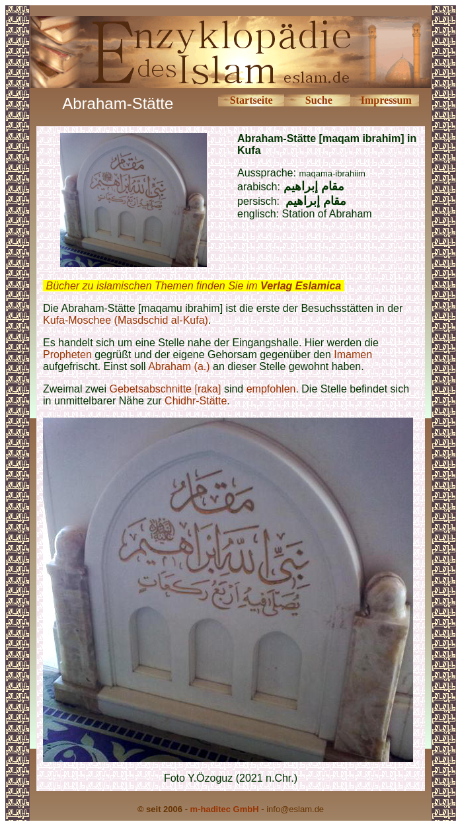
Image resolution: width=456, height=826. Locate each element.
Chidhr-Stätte (196, 400)
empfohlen (271, 388)
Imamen (353, 354)
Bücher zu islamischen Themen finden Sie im (193, 285)
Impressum (386, 100)
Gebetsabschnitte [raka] (165, 388)
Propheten (67, 354)
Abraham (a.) (178, 366)
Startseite (251, 100)
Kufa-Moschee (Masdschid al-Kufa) (125, 320)
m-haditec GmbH (224, 809)
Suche (318, 100)
